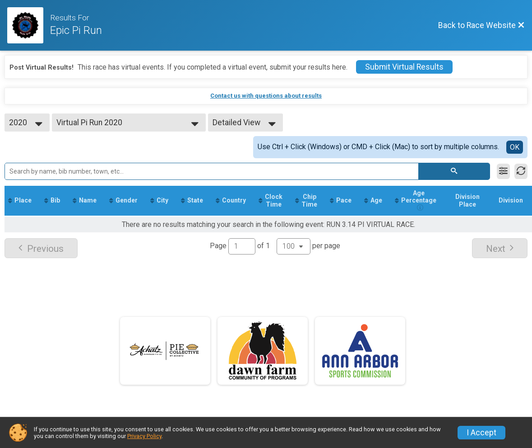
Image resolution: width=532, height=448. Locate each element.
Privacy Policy (144, 436)
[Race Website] (28, 25)
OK (514, 147)
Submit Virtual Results (404, 66)
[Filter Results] (503, 171)
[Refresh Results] (520, 171)
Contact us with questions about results (266, 95)
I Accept (481, 432)
